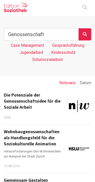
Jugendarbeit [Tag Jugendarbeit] (31, 52)
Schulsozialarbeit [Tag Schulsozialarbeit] (47, 59)
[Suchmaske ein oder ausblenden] (84, 7)
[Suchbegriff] (41, 34)
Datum (85, 82)
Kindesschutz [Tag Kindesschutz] (63, 52)
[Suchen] (85, 34)
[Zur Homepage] (16, 7)
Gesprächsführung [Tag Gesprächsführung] (68, 45)
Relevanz (67, 82)
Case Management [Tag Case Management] (27, 45)
